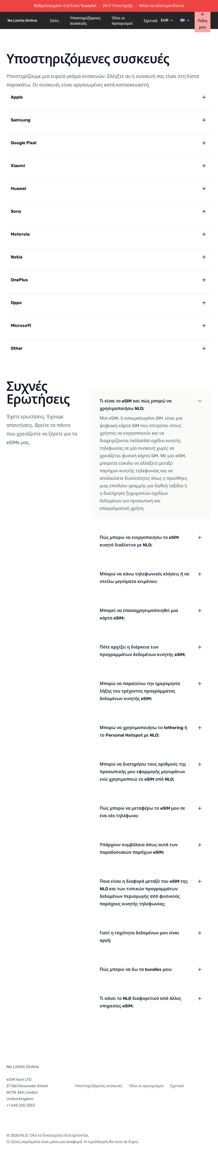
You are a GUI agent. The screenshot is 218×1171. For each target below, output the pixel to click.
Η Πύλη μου (202, 21)
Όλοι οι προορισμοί (122, 21)
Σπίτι (54, 21)
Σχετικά (151, 21)
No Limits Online (22, 1066)
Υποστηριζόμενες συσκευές (85, 21)
